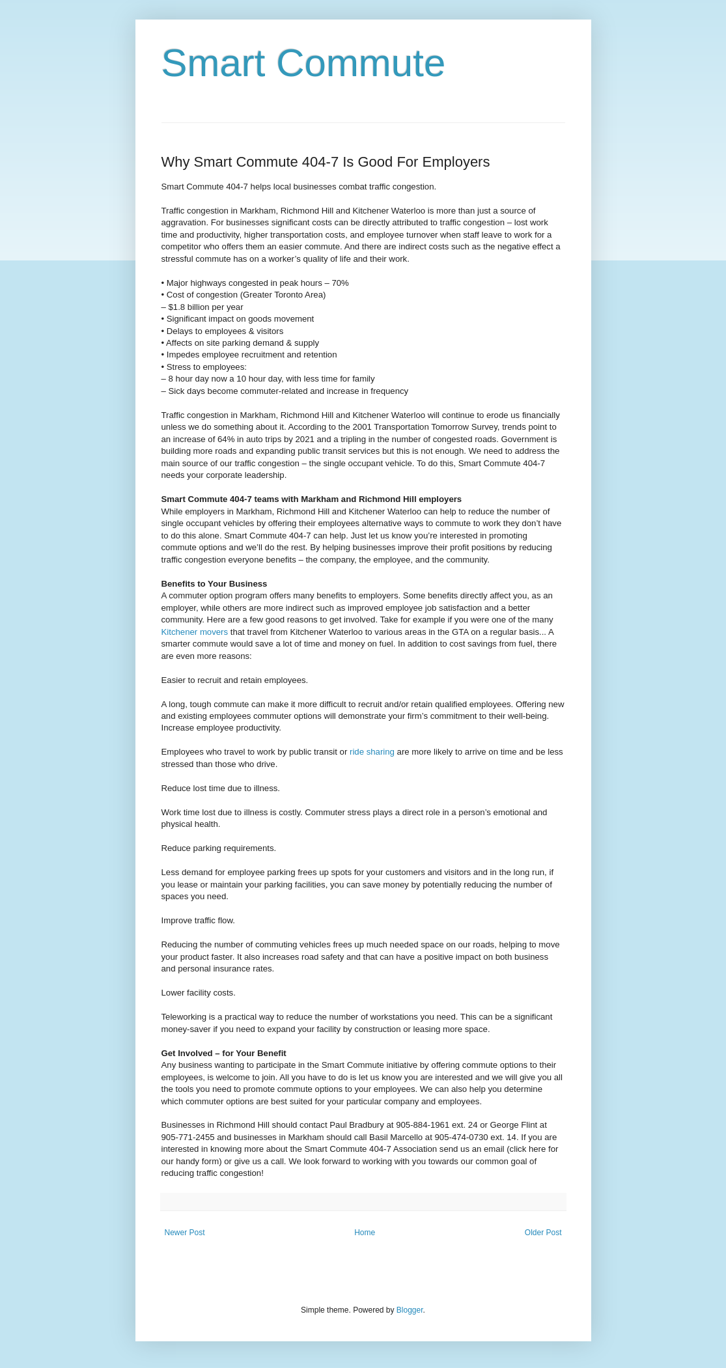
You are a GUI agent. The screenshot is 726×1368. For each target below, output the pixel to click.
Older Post (543, 1232)
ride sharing (372, 752)
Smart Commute (303, 63)
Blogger (410, 1310)
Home (364, 1232)
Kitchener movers (195, 632)
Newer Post (185, 1232)
